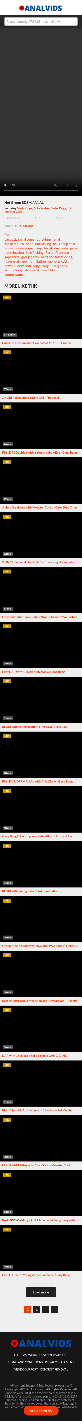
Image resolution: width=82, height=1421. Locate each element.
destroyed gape (65, 248)
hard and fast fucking (56, 257)
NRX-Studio (24, 226)
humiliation (37, 261)
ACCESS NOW (41, 1410)
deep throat (43, 248)
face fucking (35, 252)
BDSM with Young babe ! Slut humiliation (30, 891)
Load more (41, 1292)
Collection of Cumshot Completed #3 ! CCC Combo (36, 343)
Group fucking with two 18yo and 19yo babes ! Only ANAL (42, 946)
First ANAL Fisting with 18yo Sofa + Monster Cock (36, 1165)
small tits (48, 270)
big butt (10, 239)
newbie (9, 265)
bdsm (8, 248)
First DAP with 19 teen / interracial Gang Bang (33, 672)
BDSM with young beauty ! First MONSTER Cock (35, 727)
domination (15, 252)
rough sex (59, 265)
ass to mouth (14, 244)
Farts (49, 252)
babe (29, 244)
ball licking (43, 244)
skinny (47, 239)
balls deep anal (64, 244)
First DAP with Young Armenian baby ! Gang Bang (36, 1275)
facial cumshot (29, 239)
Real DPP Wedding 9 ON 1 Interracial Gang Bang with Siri (41, 1220)
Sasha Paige (58, 208)
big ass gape (24, 248)
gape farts (11, 257)
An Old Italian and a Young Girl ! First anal (30, 397)
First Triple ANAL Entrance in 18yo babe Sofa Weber (38, 1110)
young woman (15, 274)
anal (57, 239)
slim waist (31, 270)
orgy (36, 265)
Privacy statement (59, 1362)
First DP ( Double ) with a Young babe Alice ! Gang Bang (39, 452)
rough (46, 265)
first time (62, 252)
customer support (53, 1355)
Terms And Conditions (25, 1362)
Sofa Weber (41, 208)
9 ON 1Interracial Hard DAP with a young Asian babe (38, 562)
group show (30, 257)
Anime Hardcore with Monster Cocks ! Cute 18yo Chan (39, 507)
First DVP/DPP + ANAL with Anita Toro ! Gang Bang (37, 781)
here (14, 1396)
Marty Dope (24, 208)
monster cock (58, 261)
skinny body (13, 270)
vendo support (26, 1369)
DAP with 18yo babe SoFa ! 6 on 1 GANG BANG (34, 1055)
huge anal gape (15, 261)
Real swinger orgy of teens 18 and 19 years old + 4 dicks (39, 1001)
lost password (25, 1355)
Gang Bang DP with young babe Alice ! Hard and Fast (37, 836)
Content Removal (54, 1369)
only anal (24, 265)
